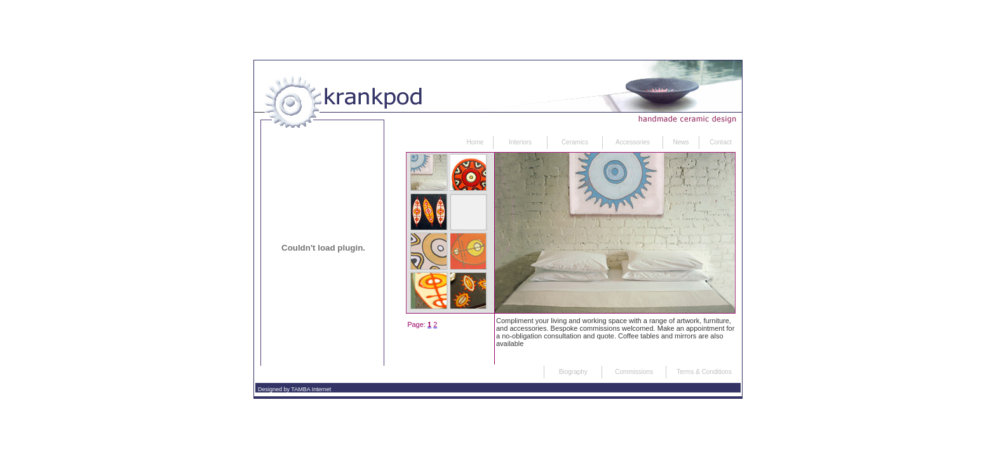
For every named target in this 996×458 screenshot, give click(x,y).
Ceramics (575, 142)
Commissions (634, 371)
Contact (720, 142)
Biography (573, 371)
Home (475, 142)
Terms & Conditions (704, 371)
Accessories (633, 142)
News (681, 142)
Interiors (520, 142)
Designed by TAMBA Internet (294, 389)
